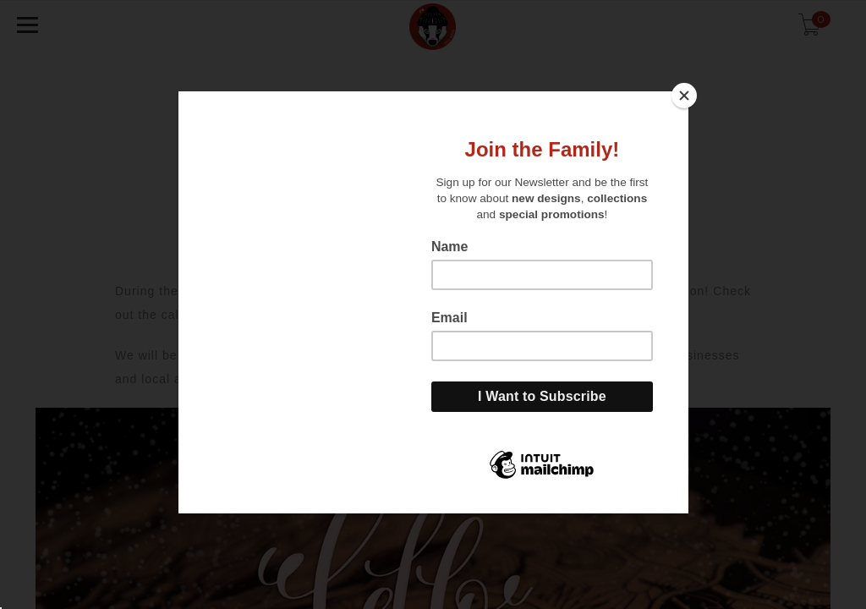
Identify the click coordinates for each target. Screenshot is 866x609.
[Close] (684, 95)
